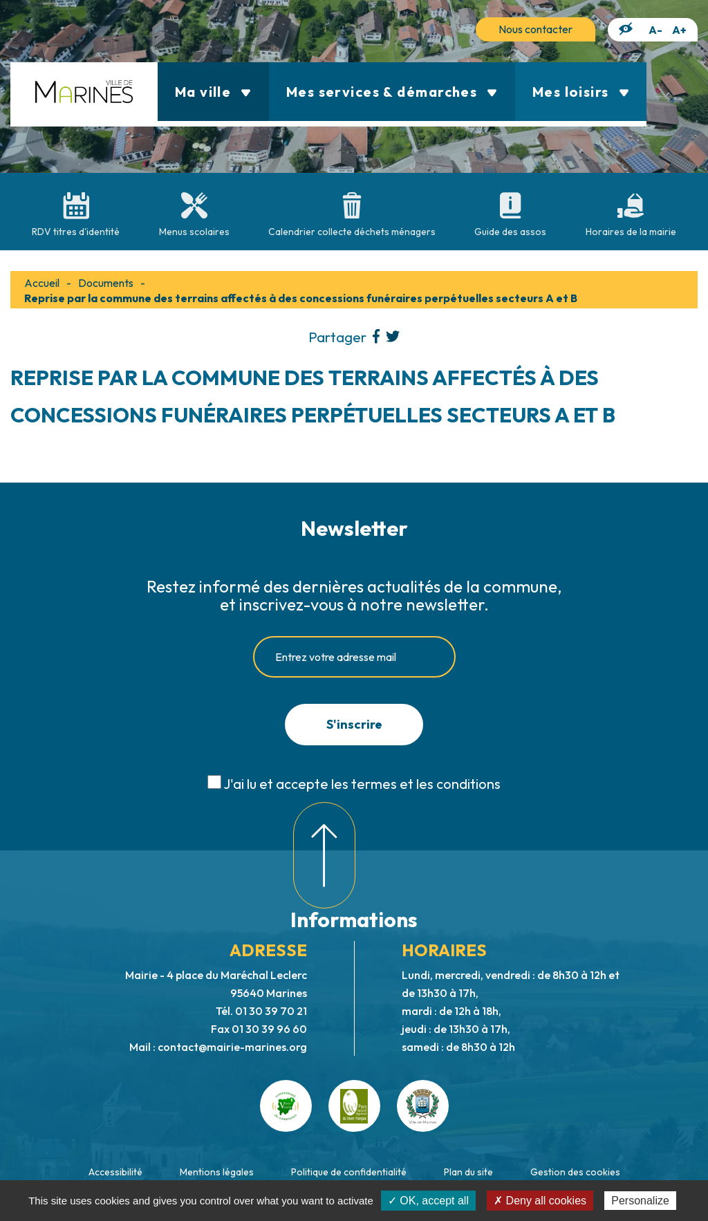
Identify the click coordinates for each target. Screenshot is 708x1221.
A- (655, 30)
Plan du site (468, 1172)
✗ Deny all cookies (540, 1200)
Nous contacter (535, 29)
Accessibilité (115, 1172)
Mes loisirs (580, 91)
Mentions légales (217, 1172)
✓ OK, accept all (428, 1200)
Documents (105, 283)
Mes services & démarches (392, 91)
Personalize (640, 1200)
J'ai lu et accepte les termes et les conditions (362, 783)
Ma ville (213, 91)
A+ (679, 30)
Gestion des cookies (575, 1172)
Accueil (41, 283)
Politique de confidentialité (349, 1172)
